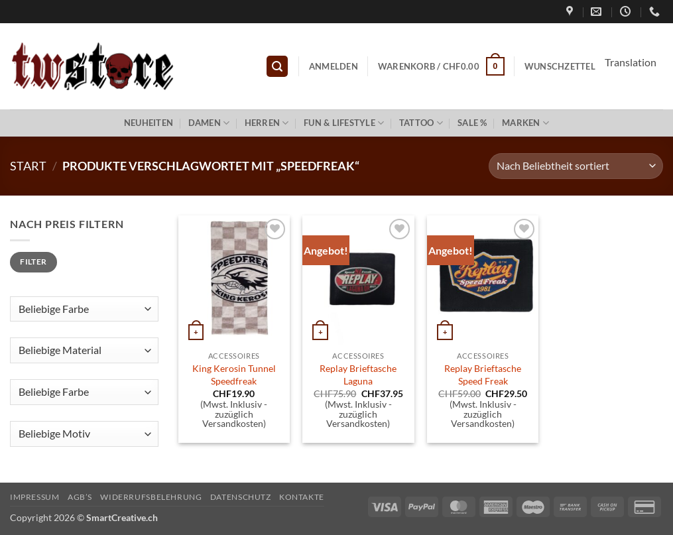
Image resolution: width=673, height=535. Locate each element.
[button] (277, 67)
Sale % (472, 122)
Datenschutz (240, 497)
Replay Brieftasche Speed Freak (482, 374)
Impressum (35, 497)
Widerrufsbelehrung (151, 497)
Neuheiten (148, 122)
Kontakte (301, 497)
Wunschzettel (559, 66)
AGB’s (80, 497)
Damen (209, 123)
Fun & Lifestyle (344, 123)
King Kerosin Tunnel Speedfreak (234, 374)
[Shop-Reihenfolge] (576, 166)
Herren (267, 123)
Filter (33, 262)
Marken (525, 123)
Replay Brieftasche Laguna (358, 374)
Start (28, 165)
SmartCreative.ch (122, 517)
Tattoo (421, 123)
